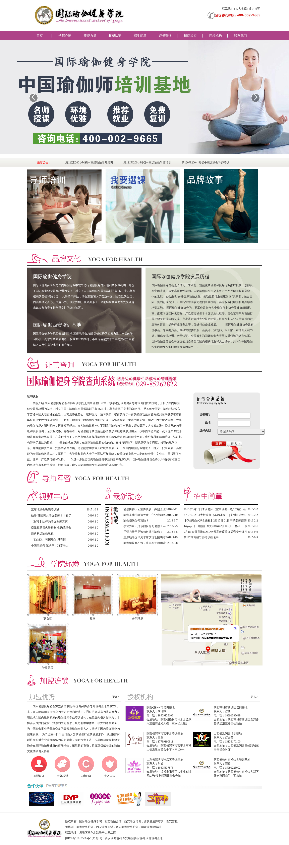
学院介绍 (64, 35)
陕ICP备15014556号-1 (78, 838)
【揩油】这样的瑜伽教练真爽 (49, 521)
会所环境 (137, 618)
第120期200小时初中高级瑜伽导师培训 (205, 162)
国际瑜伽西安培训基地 (57, 325)
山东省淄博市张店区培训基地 (165, 759)
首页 (40, 35)
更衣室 (47, 618)
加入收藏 (241, 8)
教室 (92, 618)
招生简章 (140, 35)
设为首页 (254, 8)
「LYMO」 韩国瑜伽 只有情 (48, 539)
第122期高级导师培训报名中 (201, 537)
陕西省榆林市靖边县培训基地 (232, 759)
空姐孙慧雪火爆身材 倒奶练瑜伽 (51, 527)
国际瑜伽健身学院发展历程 (180, 276)
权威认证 (115, 35)
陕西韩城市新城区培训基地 (230, 707)
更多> (115, 696)
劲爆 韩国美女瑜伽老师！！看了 (51, 515)
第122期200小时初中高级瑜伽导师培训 (89, 162)
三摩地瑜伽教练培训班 (45, 509)
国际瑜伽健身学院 (52, 276)
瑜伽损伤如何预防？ (136, 520)
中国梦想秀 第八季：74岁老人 (49, 545)
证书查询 (165, 35)
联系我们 (227, 8)
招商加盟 (190, 35)
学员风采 (47, 667)
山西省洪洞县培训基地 (228, 733)
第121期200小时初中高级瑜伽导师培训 (147, 162)
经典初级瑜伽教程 (42, 533)
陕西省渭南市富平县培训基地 (165, 733)
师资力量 (89, 35)
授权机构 (215, 35)
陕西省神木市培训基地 (161, 707)
